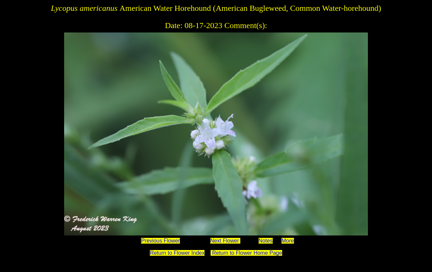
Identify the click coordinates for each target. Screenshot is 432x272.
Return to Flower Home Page (246, 253)
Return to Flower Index (177, 253)
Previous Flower (160, 241)
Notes (266, 241)
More (287, 241)
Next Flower (225, 241)
